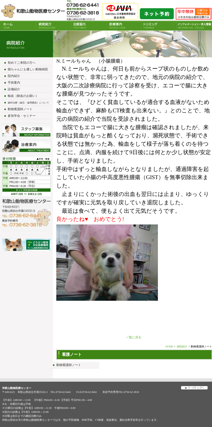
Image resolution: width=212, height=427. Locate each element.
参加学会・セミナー (22, 115)
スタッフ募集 (26, 130)
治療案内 (88, 26)
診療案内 (123, 26)
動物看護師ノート (20, 109)
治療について (26, 145)
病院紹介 (53, 26)
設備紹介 (14, 89)
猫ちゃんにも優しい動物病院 (28, 69)
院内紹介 (14, 76)
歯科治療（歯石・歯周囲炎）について (28, 102)
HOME (17, 26)
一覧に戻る (133, 337)
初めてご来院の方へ (22, 62)
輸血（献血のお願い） (23, 96)
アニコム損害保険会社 (26, 245)
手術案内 (14, 82)
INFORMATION (194, 26)
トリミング (159, 26)
